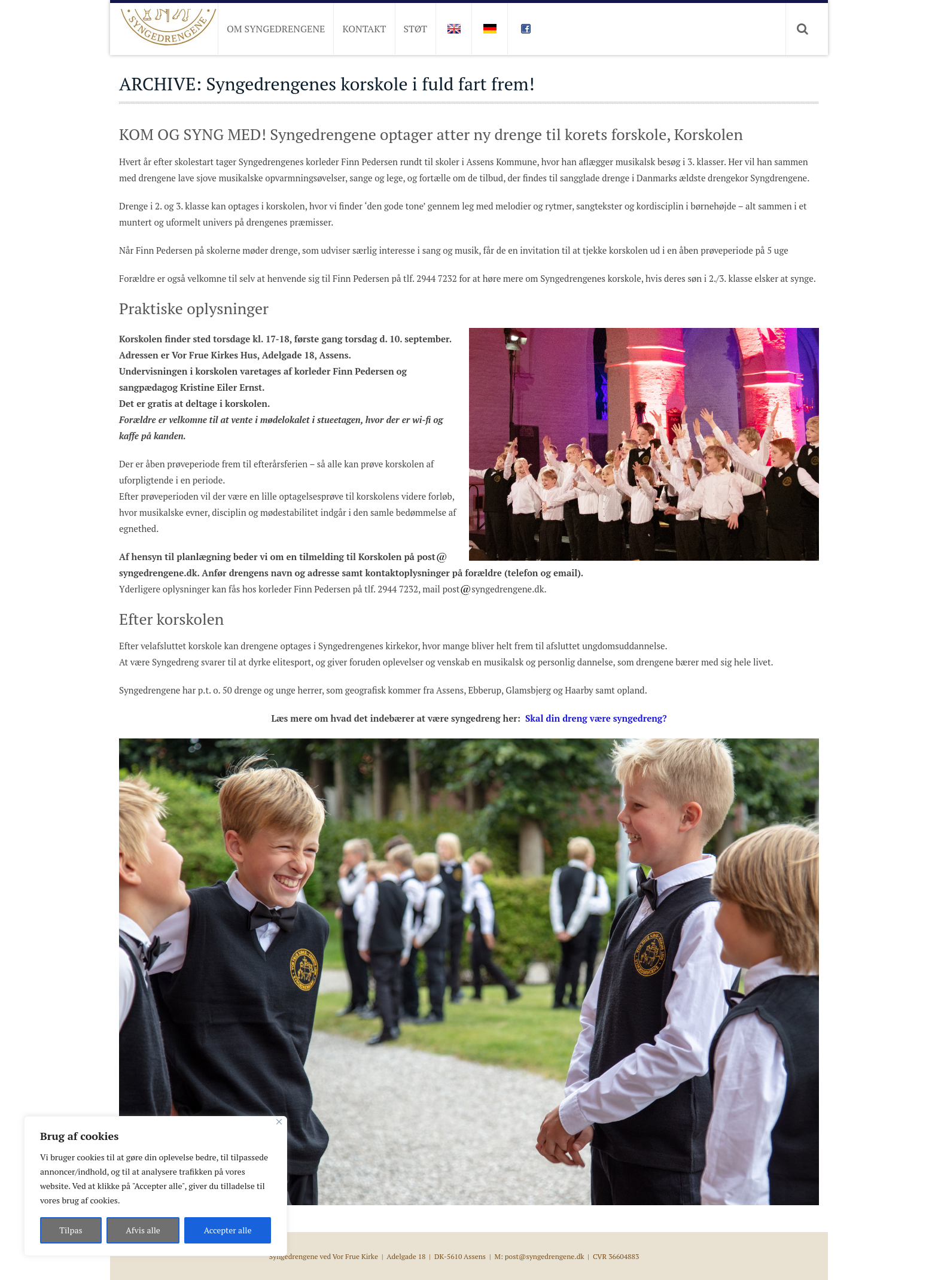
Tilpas (70, 1230)
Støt (415, 28)
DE (489, 28)
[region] (155, 1186)
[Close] (279, 1121)
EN (453, 28)
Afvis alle (143, 1230)
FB (525, 28)
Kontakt (364, 28)
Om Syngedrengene (276, 28)
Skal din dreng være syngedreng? (595, 718)
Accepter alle (228, 1230)
